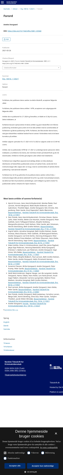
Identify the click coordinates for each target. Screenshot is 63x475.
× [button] (56, 434)
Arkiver (15, 9)
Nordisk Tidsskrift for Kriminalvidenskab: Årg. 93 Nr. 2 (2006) (28, 290)
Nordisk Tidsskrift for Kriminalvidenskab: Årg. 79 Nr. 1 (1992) (31, 253)
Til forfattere (8, 347)
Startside (7, 9)
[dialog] (31, 451)
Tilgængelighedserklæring (15, 375)
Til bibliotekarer (9, 350)
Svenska (7, 329)
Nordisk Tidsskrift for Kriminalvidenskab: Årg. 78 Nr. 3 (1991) (31, 300)
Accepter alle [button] (14, 466)
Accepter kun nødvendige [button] (43, 466)
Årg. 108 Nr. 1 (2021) (27, 9)
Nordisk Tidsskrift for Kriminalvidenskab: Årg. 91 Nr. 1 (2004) (32, 269)
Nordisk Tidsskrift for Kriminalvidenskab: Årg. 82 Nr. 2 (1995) (31, 241)
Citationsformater (10, 68)
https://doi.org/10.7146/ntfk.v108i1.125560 (24, 31)
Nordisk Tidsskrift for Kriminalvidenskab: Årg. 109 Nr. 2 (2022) (27, 304)
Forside (26, 303)
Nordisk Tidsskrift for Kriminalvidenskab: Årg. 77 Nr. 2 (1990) (32, 229)
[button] (31, 471)
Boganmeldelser (15, 212)
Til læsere (7, 343)
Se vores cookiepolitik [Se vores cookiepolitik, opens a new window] (49, 448)
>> (17, 310)
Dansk (6, 325)
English (6, 322)
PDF (7, 39)
